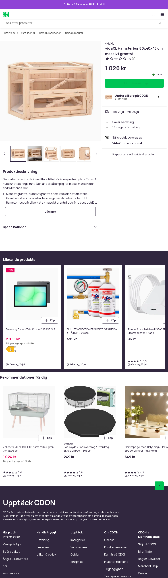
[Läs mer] (50, 211)
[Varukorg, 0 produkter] (153, 14)
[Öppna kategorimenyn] (162, 14)
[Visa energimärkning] (11, 349)
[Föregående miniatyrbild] (4, 153)
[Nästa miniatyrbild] (96, 153)
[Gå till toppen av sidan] (159, 485)
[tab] (18, 154)
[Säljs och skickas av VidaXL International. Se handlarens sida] (127, 143)
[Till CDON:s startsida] (6, 14)
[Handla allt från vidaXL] (109, 43)
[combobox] (84, 23)
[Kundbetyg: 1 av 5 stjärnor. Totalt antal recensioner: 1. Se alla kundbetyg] (120, 59)
